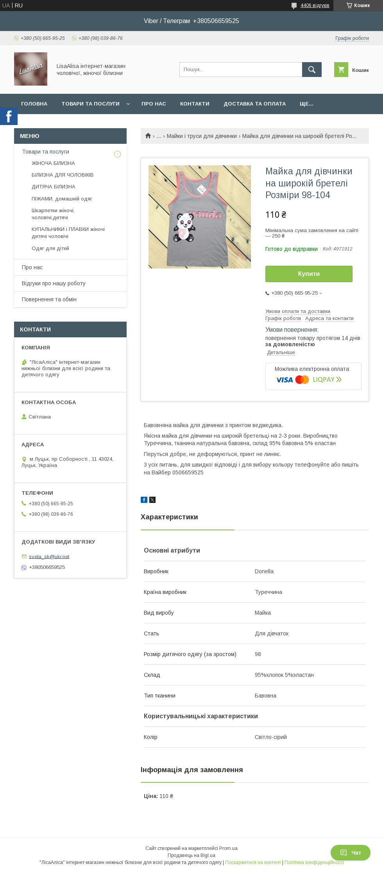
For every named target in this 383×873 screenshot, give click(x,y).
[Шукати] (312, 69)
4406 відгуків (315, 5)
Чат (350, 852)
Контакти (194, 104)
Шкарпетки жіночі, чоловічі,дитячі (53, 214)
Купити (309, 273)
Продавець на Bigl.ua (191, 855)
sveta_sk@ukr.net (49, 556)
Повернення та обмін (49, 299)
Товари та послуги (90, 104)
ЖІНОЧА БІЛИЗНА (53, 163)
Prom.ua (228, 848)
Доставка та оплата (255, 104)
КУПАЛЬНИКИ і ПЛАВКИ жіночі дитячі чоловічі (68, 232)
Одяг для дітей (50, 248)
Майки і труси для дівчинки (202, 136)
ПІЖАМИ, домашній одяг (62, 199)
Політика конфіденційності (314, 862)
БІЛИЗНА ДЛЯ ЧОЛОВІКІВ (63, 175)
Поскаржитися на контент (253, 862)
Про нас (153, 104)
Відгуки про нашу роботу (54, 283)
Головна (34, 104)
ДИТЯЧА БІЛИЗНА (53, 187)
